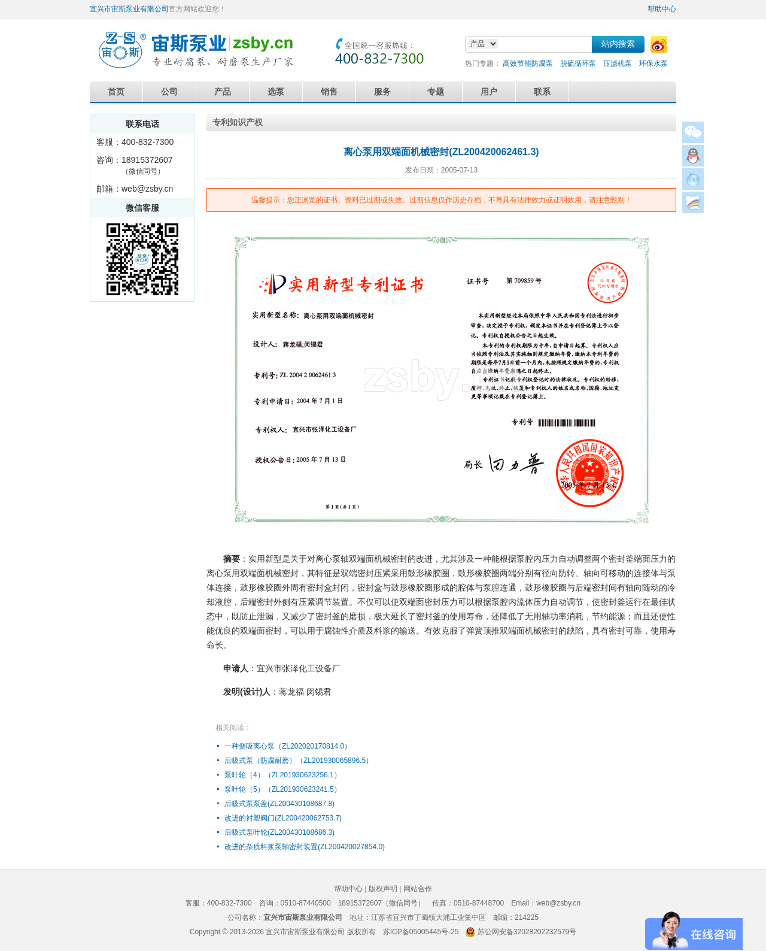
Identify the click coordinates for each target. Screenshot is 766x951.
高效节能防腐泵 (528, 63)
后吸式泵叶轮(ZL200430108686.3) (279, 832)
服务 (382, 91)
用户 (489, 91)
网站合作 (417, 889)
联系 (542, 91)
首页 (116, 91)
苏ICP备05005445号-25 (421, 932)
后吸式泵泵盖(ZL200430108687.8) (279, 803)
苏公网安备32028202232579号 (527, 932)
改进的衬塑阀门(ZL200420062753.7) (283, 818)
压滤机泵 (617, 63)
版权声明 (383, 889)
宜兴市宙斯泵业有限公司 (129, 9)
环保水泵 (653, 63)
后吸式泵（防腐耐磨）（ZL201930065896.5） (298, 760)
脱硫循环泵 (578, 63)
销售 (329, 91)
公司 (169, 91)
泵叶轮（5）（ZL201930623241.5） (282, 789)
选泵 (276, 91)
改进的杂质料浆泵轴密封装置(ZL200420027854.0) (304, 847)
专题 (435, 91)
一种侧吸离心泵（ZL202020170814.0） (287, 746)
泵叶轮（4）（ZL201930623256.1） (282, 775)
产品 (222, 91)
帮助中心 (662, 9)
